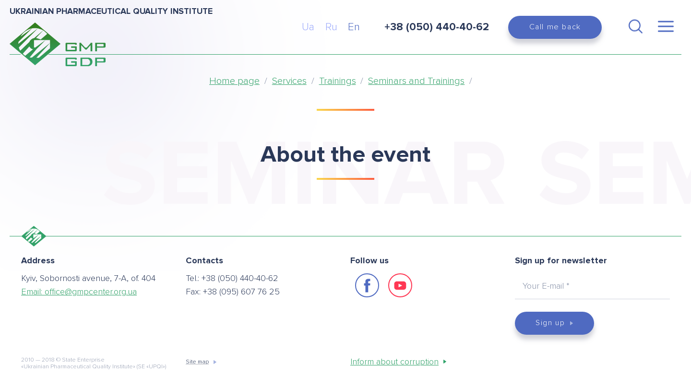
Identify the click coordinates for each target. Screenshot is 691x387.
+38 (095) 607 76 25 (241, 291)
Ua (308, 27)
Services (289, 81)
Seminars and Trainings (416, 81)
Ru (331, 27)
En (354, 27)
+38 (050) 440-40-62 (240, 278)
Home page (234, 81)
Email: (79, 291)
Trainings (337, 81)
